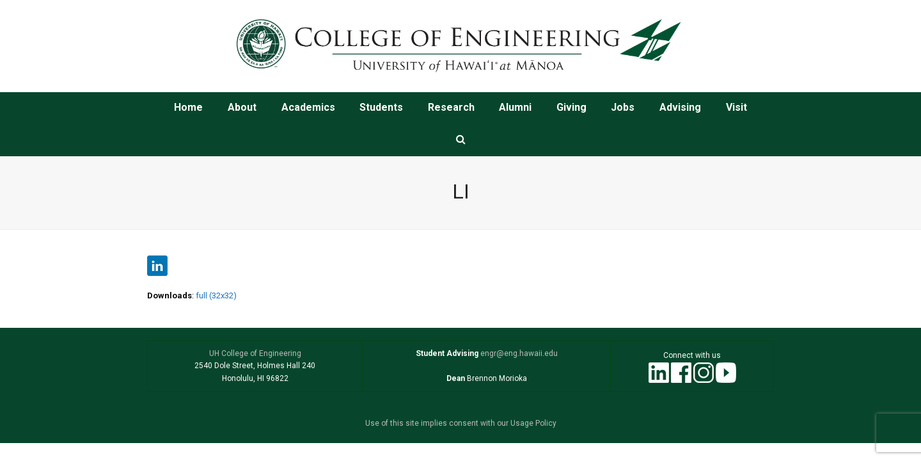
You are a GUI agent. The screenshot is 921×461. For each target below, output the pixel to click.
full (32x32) (216, 295)
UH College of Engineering (255, 353)
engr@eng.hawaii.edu (518, 353)
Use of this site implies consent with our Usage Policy (460, 423)
